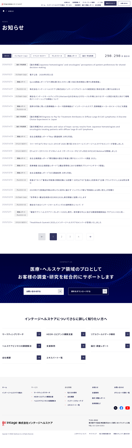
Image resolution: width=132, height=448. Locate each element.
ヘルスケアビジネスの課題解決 (21, 346)
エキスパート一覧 (65, 357)
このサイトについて (80, 434)
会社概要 (21, 357)
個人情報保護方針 (105, 434)
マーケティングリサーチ (21, 334)
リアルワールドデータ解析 (110, 334)
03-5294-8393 (98, 425)
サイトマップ (93, 434)
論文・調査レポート (110, 346)
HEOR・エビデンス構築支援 (65, 334)
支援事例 (65, 346)
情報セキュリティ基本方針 (122, 434)
